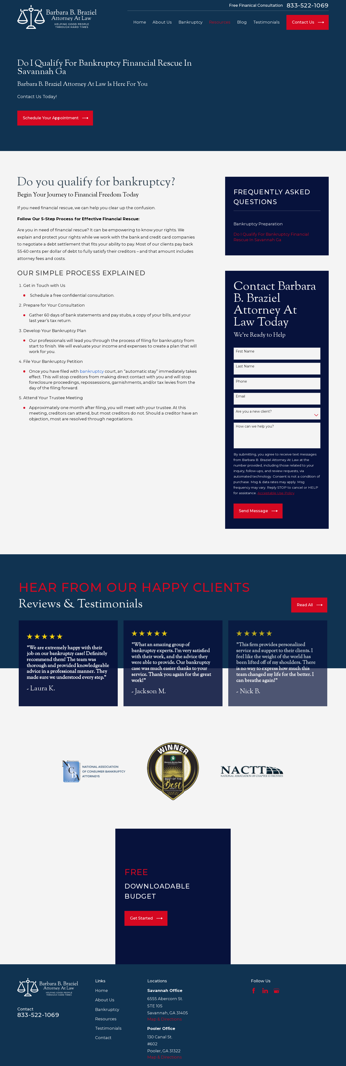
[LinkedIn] (265, 990)
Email (240, 396)
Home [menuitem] (139, 22)
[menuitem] (277, 224)
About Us (104, 999)
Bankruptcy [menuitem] (191, 22)
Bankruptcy (107, 1009)
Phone (241, 381)
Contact (103, 1037)
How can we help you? (255, 426)
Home (101, 990)
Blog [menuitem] (242, 22)
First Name (245, 351)
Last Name (245, 366)
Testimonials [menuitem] (266, 22)
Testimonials (108, 1028)
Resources (106, 1018)
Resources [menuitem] (219, 22)
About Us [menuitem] (162, 22)
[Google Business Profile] (276, 990)
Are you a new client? (254, 412)
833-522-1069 (308, 5)
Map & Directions (164, 1019)
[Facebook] (253, 990)
